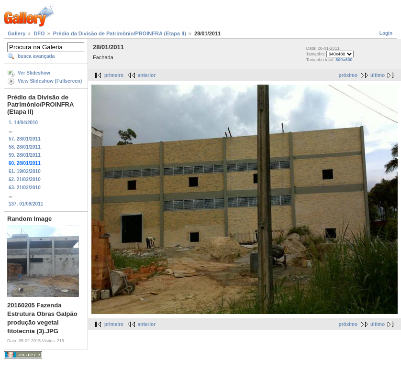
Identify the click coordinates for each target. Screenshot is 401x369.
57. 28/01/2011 (25, 138)
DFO (39, 33)
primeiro (113, 75)
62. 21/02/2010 (25, 179)
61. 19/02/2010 (25, 171)
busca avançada (36, 56)
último (377, 75)
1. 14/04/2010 (23, 122)
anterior (147, 75)
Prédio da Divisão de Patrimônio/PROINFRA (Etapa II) (119, 33)
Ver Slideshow (34, 73)
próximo (348, 75)
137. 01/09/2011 (26, 203)
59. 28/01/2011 (25, 155)
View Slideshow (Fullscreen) (50, 81)
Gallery (16, 33)
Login (385, 33)
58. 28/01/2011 (25, 147)
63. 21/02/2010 (25, 187)
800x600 (343, 59)
